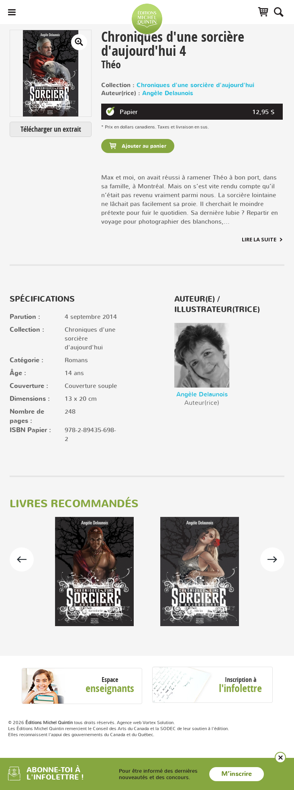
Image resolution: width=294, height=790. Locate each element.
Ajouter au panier (143, 146)
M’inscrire (236, 774)
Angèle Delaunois (167, 93)
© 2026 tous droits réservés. (62, 722)
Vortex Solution (158, 722)
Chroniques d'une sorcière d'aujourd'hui (195, 85)
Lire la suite (259, 239)
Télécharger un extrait (50, 129)
